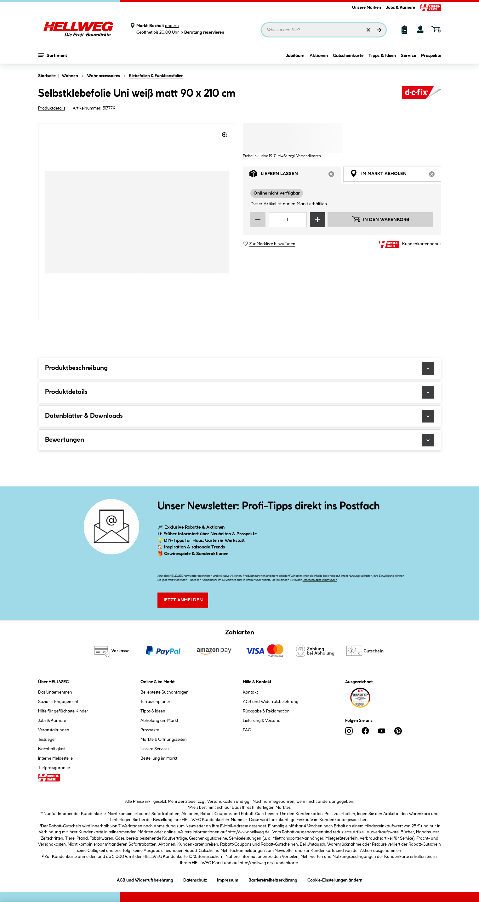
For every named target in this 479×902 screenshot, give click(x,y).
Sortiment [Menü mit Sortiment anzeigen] (52, 55)
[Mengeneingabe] (288, 219)
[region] (137, 222)
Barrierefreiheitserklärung (272, 879)
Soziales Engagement (58, 702)
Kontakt (250, 692)
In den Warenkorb (380, 219)
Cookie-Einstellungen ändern (334, 879)
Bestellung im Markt (158, 758)
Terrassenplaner (155, 702)
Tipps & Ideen (382, 56)
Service (408, 56)
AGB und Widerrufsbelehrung (271, 702)
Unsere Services (154, 749)
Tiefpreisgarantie (54, 768)
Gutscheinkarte (348, 56)
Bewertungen (239, 440)
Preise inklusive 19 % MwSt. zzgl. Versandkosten (282, 156)
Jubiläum (295, 56)
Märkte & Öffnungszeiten (163, 739)
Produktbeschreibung (239, 368)
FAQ (247, 730)
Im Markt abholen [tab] (395, 175)
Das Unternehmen (55, 692)
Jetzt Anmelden (183, 600)
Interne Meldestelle (55, 758)
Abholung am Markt (159, 721)
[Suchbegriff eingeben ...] (324, 29)
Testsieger (47, 739)
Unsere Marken (366, 7)
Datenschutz (195, 879)
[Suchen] (379, 29)
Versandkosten (221, 801)
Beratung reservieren (202, 32)
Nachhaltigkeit (52, 749)
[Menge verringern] (257, 219)
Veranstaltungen (53, 730)
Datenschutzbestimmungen (320, 580)
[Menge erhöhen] (317, 219)
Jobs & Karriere (400, 7)
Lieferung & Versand (262, 721)
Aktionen (319, 56)
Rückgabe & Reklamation (266, 711)
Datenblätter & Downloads (239, 416)
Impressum (227, 879)
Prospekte (431, 56)
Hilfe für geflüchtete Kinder (63, 711)
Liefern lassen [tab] (295, 175)
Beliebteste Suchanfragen (164, 692)
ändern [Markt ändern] (172, 26)
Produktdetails (51, 108)
